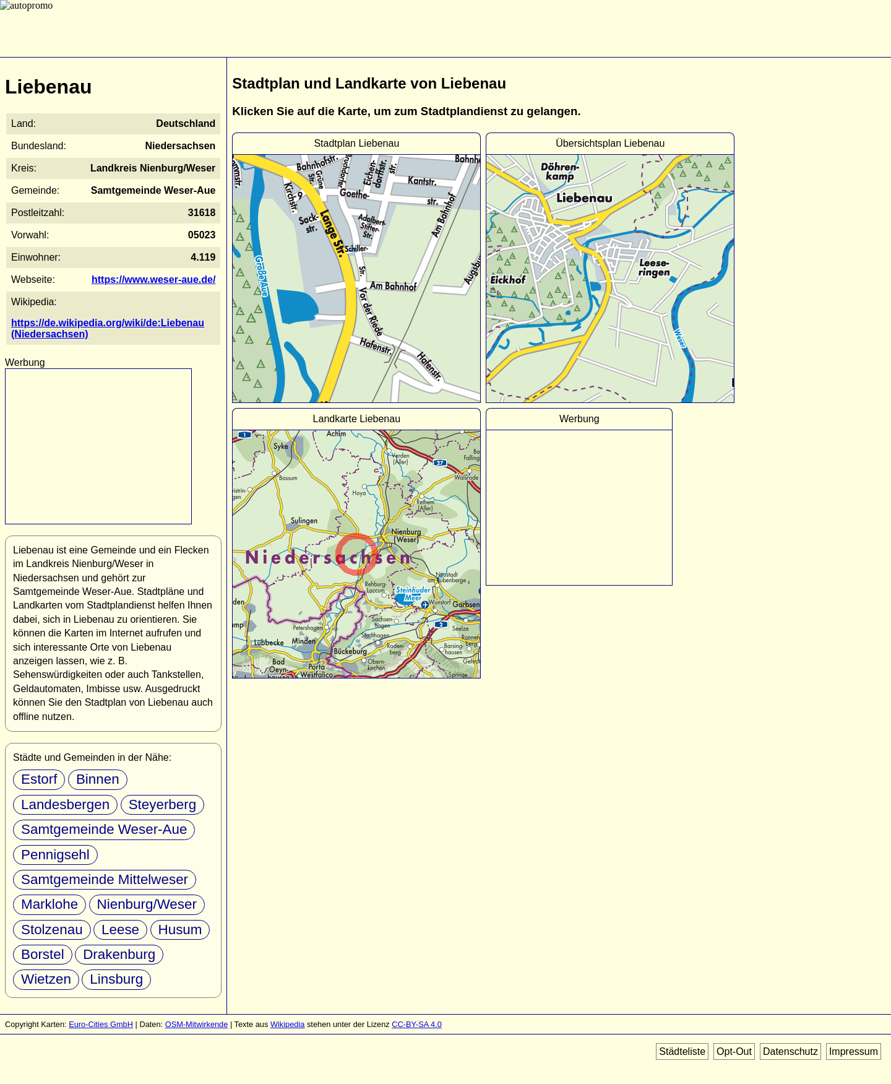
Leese (120, 929)
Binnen (97, 779)
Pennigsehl (55, 854)
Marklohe (49, 904)
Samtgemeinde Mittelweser (104, 879)
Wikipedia (287, 1024)
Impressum (853, 1051)
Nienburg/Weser (147, 904)
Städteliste (682, 1051)
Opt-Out (734, 1051)
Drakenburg (119, 954)
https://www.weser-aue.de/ (153, 279)
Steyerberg (163, 804)
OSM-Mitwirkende (196, 1024)
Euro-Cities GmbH (101, 1024)
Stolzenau (52, 929)
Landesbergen (65, 804)
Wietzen (46, 979)
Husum (180, 929)
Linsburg (116, 979)
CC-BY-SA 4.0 (417, 1024)
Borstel (42, 954)
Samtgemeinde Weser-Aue (104, 829)
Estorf (39, 779)
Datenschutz (790, 1051)
